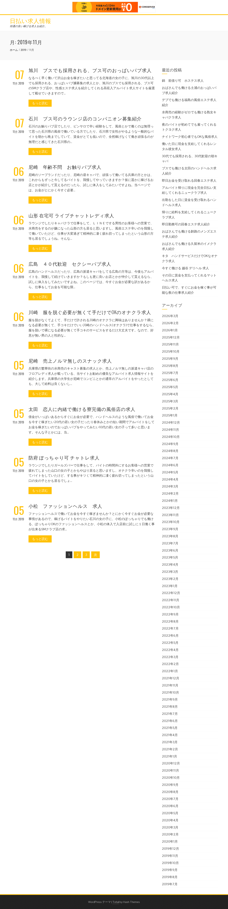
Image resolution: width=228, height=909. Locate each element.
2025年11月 (170, 344)
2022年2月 (170, 664)
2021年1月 (169, 756)
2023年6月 (170, 550)
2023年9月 (170, 529)
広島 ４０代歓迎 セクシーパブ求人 (69, 263)
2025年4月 (170, 394)
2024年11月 (170, 430)
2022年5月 (170, 643)
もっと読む (40, 103)
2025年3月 (170, 401)
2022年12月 (171, 593)
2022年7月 (170, 628)
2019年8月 (170, 877)
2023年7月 (170, 543)
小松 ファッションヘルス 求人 (65, 505)
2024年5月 (170, 472)
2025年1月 (170, 415)
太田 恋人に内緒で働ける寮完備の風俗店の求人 (81, 408)
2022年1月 (170, 671)
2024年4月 (170, 479)
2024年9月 (170, 444)
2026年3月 (170, 316)
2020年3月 (170, 827)
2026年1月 (170, 330)
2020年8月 (170, 792)
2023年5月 (170, 557)
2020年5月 (170, 813)
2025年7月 (170, 373)
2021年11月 (170, 685)
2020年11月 (170, 770)
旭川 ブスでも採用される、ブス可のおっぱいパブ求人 (90, 70)
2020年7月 (170, 799)
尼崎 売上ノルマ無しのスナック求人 (70, 360)
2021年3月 (170, 742)
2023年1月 (170, 586)
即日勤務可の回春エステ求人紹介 (186, 224)
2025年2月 (170, 408)
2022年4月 (170, 650)
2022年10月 (171, 607)
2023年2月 (170, 579)
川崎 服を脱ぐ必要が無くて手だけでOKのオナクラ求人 (89, 312)
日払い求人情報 (30, 20)
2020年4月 (170, 820)
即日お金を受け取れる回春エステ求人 (189, 180)
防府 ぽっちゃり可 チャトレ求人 (64, 457)
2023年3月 (170, 572)
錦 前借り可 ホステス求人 (183, 81)
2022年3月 (170, 657)
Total (115, 902)
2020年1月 (170, 841)
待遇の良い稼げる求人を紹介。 (28, 26)
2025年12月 (171, 337)
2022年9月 (170, 614)
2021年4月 (170, 735)
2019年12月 (170, 849)
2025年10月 (171, 351)
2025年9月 (170, 359)
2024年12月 (171, 422)
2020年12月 (171, 763)
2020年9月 (170, 785)
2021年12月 (170, 678)
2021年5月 (170, 728)
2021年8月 (170, 707)
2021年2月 (170, 749)
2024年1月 (170, 501)
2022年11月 (170, 600)
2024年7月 (170, 458)
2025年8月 (170, 366)
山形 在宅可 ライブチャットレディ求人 (71, 215)
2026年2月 (170, 323)
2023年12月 (171, 508)
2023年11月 (170, 515)
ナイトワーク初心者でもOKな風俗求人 (189, 137)
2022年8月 (170, 621)
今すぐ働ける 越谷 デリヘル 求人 (185, 268)
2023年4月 (170, 564)
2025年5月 (170, 387)
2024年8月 (170, 451)
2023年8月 (170, 536)
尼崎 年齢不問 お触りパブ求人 (64, 166)
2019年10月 (170, 863)
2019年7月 (170, 884)
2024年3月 (170, 486)
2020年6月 (170, 806)
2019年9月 (170, 870)
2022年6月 (170, 635)
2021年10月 (170, 692)
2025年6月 (170, 380)
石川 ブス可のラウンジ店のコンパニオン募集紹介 (85, 118)
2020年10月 (171, 778)
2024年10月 (171, 437)
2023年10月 (171, 522)
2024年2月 (170, 493)
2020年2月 (170, 834)
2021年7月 (170, 714)
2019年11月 (170, 856)
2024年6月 (170, 465)
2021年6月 (170, 721)
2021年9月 (170, 699)
